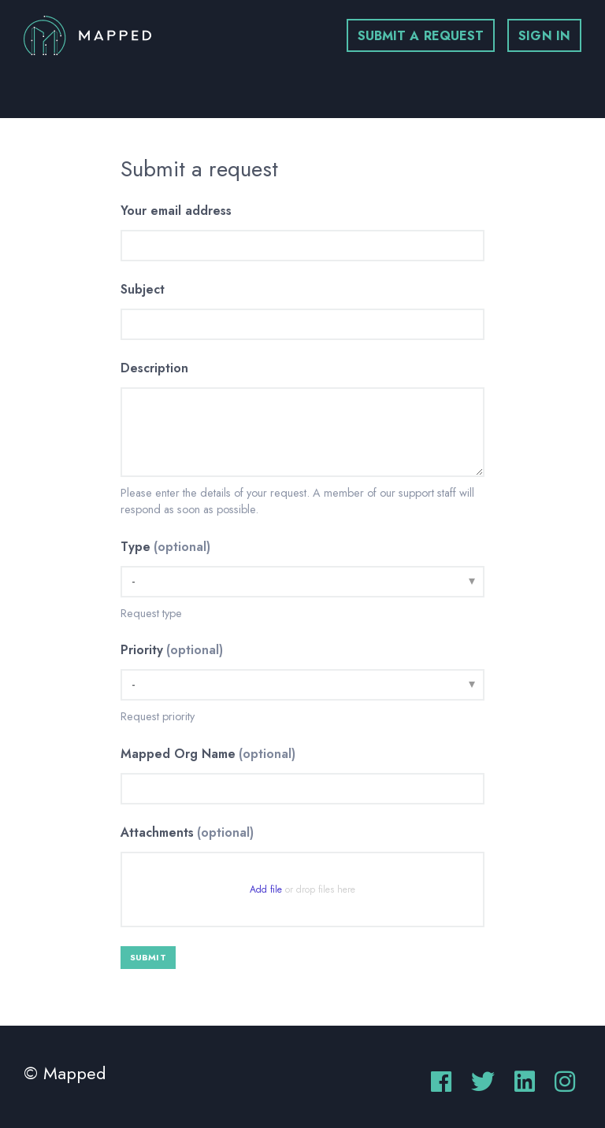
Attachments (187, 832)
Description (154, 368)
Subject (143, 289)
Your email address (176, 211)
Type (165, 547)
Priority (172, 650)
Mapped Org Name (208, 754)
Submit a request (421, 36)
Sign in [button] (544, 36)
